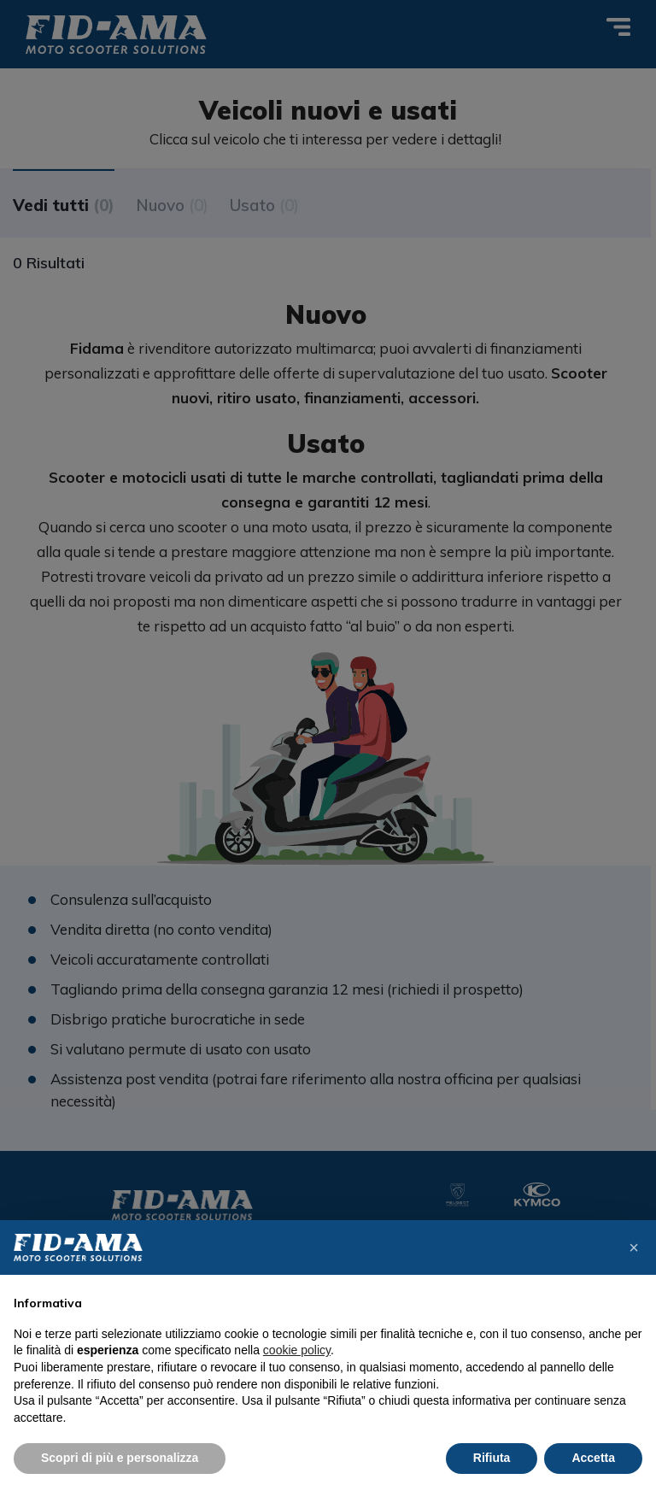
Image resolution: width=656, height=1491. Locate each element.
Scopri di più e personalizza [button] (119, 1458)
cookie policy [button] (297, 1350)
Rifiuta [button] (492, 1458)
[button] (633, 1247)
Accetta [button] (593, 1458)
